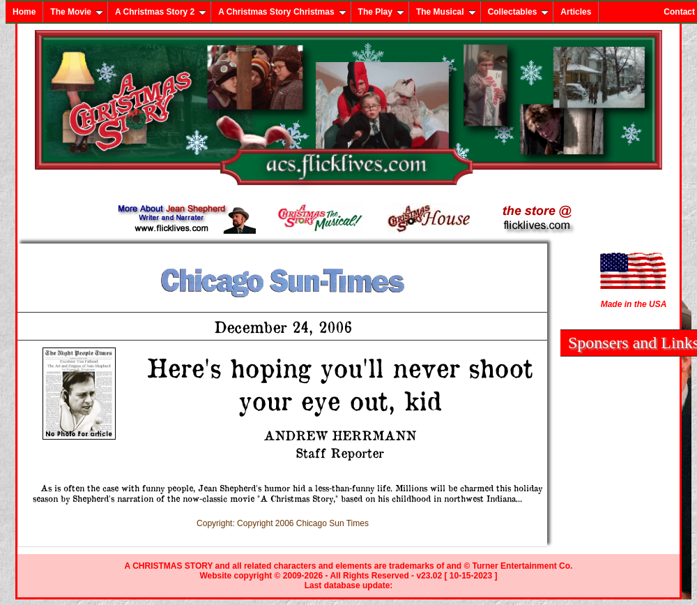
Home (24, 12)
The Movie (76, 12)
